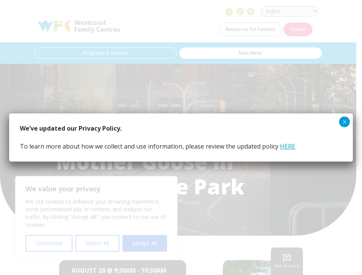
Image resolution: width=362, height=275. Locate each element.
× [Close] (345, 122)
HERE (287, 146)
